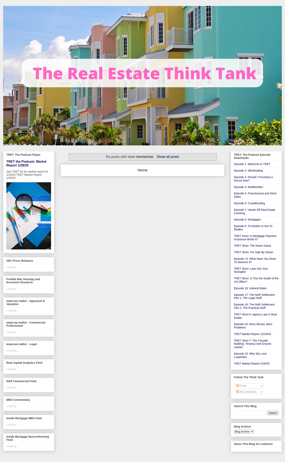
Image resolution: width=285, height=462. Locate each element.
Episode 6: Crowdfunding (249, 203)
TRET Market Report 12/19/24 (252, 334)
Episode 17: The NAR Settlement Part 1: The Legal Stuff (254, 296)
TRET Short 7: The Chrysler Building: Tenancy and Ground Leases (252, 344)
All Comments (246, 391)
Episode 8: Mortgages (247, 219)
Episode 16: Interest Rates (250, 288)
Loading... (12, 267)
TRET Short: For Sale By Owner (254, 252)
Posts (241, 385)
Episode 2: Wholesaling (248, 170)
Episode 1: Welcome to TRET (252, 164)
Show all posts (168, 157)
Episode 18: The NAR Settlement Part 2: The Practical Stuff (254, 306)
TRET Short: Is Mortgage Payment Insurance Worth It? (255, 237)
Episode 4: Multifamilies (248, 187)
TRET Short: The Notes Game (252, 245)
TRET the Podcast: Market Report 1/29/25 (26, 163)
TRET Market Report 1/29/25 (251, 363)
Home (142, 170)
